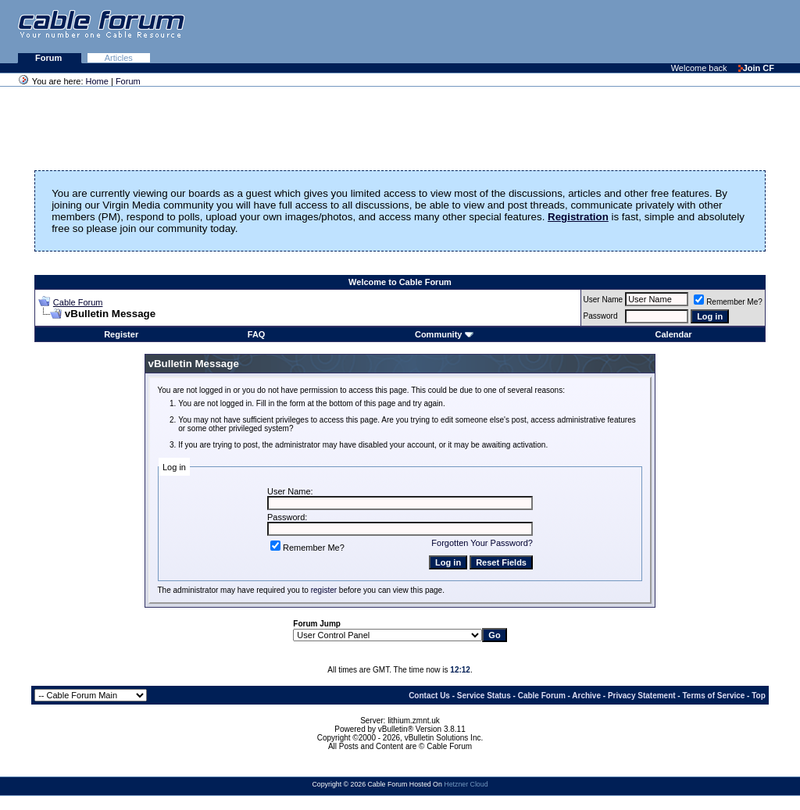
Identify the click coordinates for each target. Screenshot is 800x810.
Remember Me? (728, 302)
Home (97, 81)
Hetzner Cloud (466, 784)
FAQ (257, 334)
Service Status (484, 695)
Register (121, 334)
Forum (49, 57)
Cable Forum (78, 302)
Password (601, 316)
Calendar (673, 334)
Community (444, 334)
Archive (586, 695)
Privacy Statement (642, 695)
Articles (119, 57)
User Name (603, 299)
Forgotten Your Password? (482, 543)
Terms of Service (713, 695)
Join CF (756, 68)
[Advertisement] (609, 31)
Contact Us (429, 695)
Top (759, 695)
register (324, 590)
